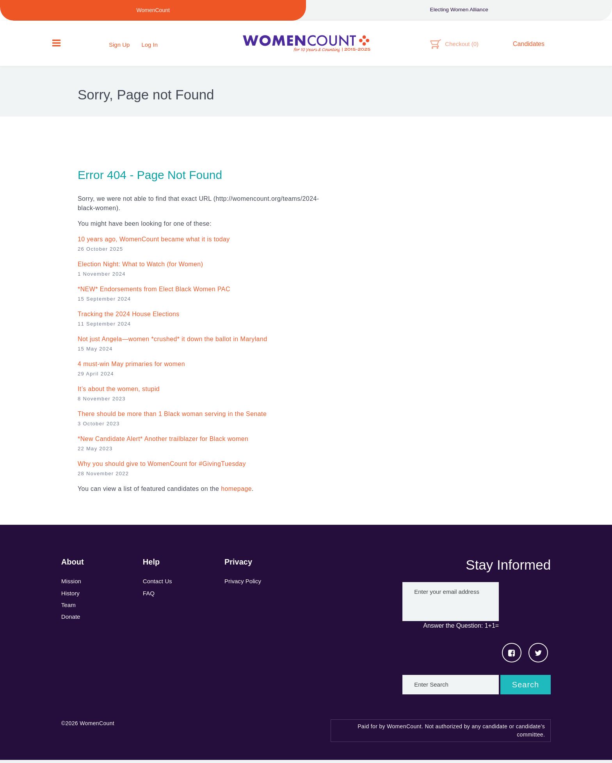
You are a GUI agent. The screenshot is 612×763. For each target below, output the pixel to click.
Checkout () (462, 45)
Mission (71, 584)
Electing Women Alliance (459, 10)
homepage (236, 492)
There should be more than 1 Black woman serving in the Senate (172, 417)
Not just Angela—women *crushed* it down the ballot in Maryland (172, 342)
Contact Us (158, 584)
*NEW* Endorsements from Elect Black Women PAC (154, 292)
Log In (149, 45)
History (71, 597)
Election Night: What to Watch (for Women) (140, 267)
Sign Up (119, 45)
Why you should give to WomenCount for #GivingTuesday (162, 467)
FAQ (149, 597)
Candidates (528, 45)
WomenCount (306, 45)
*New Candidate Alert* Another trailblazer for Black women (163, 442)
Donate (71, 622)
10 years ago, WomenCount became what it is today (154, 242)
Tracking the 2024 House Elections (129, 317)
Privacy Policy (243, 584)
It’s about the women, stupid (119, 392)
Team (68, 609)
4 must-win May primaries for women (131, 367)
